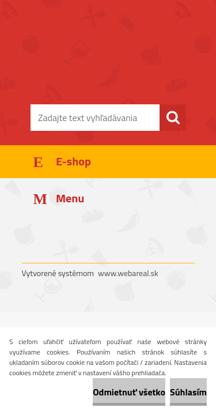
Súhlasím (188, 392)
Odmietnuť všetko (129, 392)
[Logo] (108, 67)
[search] (173, 117)
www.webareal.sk (128, 273)
